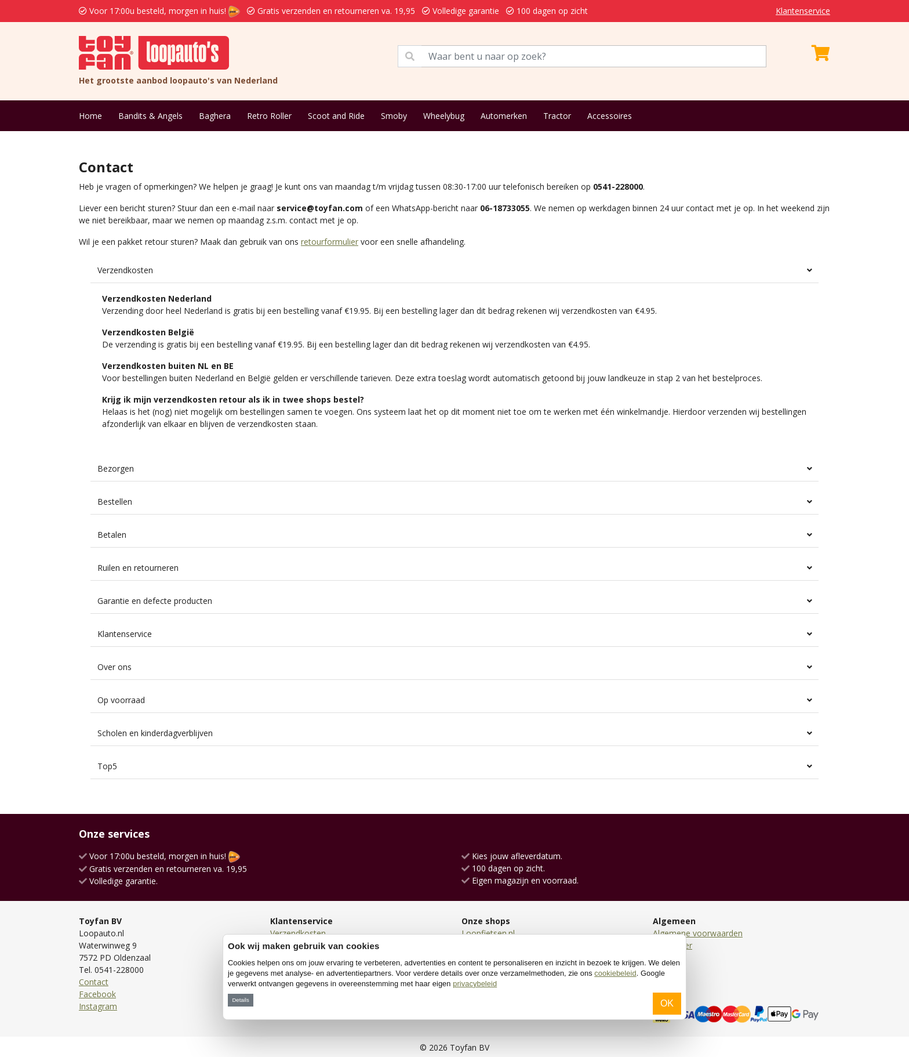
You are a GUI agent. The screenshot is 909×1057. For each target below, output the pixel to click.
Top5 (107, 766)
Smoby (394, 115)
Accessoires (609, 115)
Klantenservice (803, 10)
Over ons (114, 666)
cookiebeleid (615, 973)
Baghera (215, 115)
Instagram (98, 1006)
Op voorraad (121, 699)
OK (667, 1003)
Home (90, 115)
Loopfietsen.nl (488, 933)
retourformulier (329, 241)
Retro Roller (269, 115)
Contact (93, 981)
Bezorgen (115, 468)
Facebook (97, 994)
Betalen (111, 534)
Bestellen (114, 501)
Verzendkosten (125, 270)
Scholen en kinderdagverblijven (155, 733)
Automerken (504, 115)
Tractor (557, 115)
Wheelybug (443, 115)
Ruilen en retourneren (138, 567)
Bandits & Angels (150, 115)
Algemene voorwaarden (698, 933)
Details (240, 1000)
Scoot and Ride (336, 115)
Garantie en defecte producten (154, 600)
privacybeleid (475, 983)
